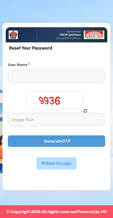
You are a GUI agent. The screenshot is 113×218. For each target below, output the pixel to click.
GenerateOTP (57, 141)
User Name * (19, 64)
